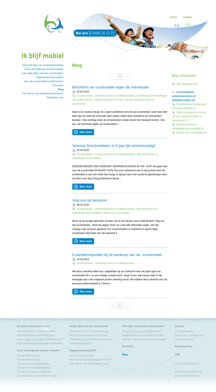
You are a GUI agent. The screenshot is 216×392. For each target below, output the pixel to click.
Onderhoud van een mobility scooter (141, 331)
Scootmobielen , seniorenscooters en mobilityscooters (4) (184, 96)
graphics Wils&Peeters (187, 375)
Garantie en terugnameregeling (34, 367)
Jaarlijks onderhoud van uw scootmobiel (143, 339)
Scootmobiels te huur (28, 355)
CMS (177, 354)
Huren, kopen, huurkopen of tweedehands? (40, 339)
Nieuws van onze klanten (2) (191, 132)
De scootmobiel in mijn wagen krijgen (37, 375)
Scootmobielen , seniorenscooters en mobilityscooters (106, 95)
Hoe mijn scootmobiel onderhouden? (43, 81)
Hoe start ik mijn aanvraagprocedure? (90, 363)
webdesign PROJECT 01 (188, 371)
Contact (187, 17)
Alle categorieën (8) (186, 84)
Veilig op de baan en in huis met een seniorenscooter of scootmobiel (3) (189, 116)
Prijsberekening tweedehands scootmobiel (40, 343)
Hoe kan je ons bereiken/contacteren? (42, 93)
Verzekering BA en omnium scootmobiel (91, 339)
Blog (61, 89)
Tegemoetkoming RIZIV (83, 350)
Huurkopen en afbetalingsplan (33, 363)
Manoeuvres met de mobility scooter (89, 331)
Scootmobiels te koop (28, 359)
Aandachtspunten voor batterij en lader (143, 335)
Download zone (55, 97)
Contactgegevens (184, 331)
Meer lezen (82, 132)
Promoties (57, 85)
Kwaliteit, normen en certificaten (34, 371)
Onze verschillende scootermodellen (43, 69)
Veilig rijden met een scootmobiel (89, 326)
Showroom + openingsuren (189, 335)
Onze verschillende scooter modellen (38, 350)
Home (173, 17)
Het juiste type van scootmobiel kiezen (42, 65)
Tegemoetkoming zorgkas (50, 77)
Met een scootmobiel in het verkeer (88, 335)
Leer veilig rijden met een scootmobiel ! (42, 73)
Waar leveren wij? (184, 339)
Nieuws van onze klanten (116, 212)
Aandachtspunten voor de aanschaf (36, 331)
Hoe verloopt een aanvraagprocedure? (90, 359)
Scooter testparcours (81, 343)
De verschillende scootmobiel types (36, 335)
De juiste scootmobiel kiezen (33, 326)
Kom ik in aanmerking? (82, 355)
